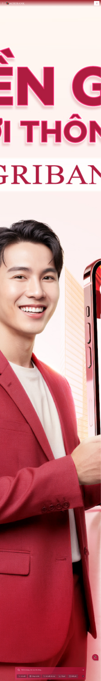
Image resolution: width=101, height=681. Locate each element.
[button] (78, 678)
